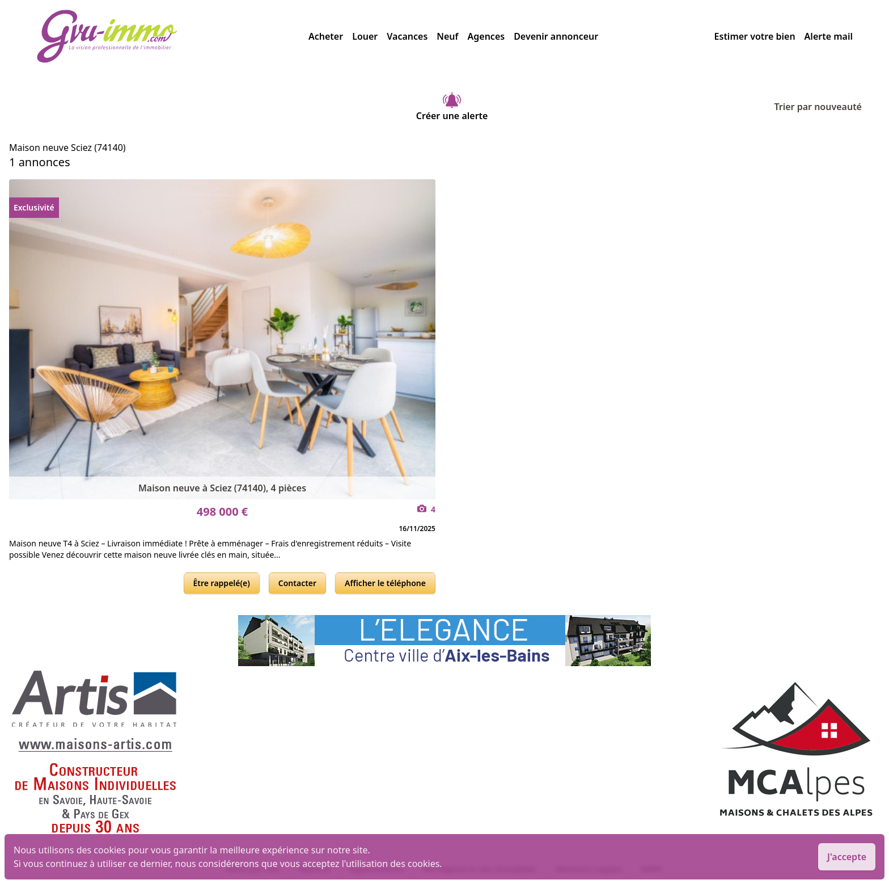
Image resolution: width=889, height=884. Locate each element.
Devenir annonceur (556, 36)
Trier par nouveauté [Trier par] (827, 106)
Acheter (325, 36)
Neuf (447, 36)
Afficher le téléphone (385, 583)
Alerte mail (829, 36)
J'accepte (846, 857)
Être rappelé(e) (221, 583)
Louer (365, 36)
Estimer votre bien (754, 36)
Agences (486, 36)
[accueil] (172, 36)
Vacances (407, 36)
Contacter (297, 583)
